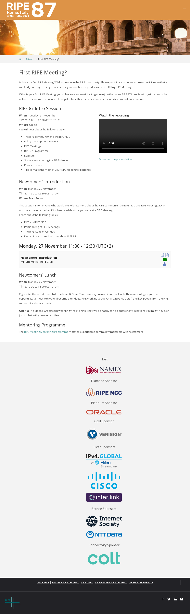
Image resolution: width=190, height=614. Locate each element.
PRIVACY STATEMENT (65, 582)
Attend (29, 59)
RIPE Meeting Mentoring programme (46, 332)
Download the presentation (115, 159)
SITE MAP (43, 582)
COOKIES (87, 582)
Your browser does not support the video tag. (133, 136)
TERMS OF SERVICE (141, 582)
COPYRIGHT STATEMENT (111, 582)
